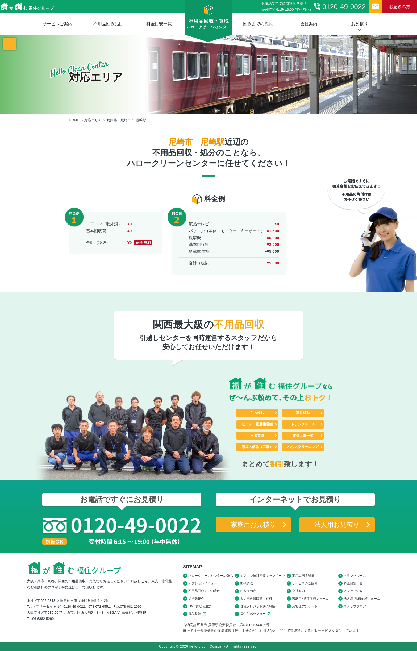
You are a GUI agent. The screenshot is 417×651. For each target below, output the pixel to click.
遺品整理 (198, 614)
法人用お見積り (337, 524)
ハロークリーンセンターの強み (210, 576)
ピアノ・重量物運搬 (257, 424)
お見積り (359, 26)
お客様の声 (248, 591)
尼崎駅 (141, 120)
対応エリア (93, 120)
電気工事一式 (303, 436)
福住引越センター (256, 614)
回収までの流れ (258, 23)
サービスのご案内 (305, 583)
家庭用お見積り (253, 524)
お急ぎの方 (399, 6)
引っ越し (257, 413)
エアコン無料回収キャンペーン (262, 576)
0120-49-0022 (339, 6)
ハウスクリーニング (303, 447)
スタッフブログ (355, 606)
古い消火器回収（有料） (257, 598)
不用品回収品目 (108, 23)
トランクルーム (303, 424)
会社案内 (308, 23)
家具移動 (303, 413)
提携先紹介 (196, 598)
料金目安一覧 (159, 23)
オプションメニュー (202, 583)
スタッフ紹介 (353, 591)
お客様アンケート (305, 606)
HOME (74, 120)
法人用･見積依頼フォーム (362, 598)
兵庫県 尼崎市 (119, 120)
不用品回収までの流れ (204, 591)
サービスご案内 (57, 23)
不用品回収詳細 (303, 576)
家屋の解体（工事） (257, 447)
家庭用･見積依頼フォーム (310, 598)
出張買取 (257, 436)
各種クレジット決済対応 (257, 606)
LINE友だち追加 (199, 606)
